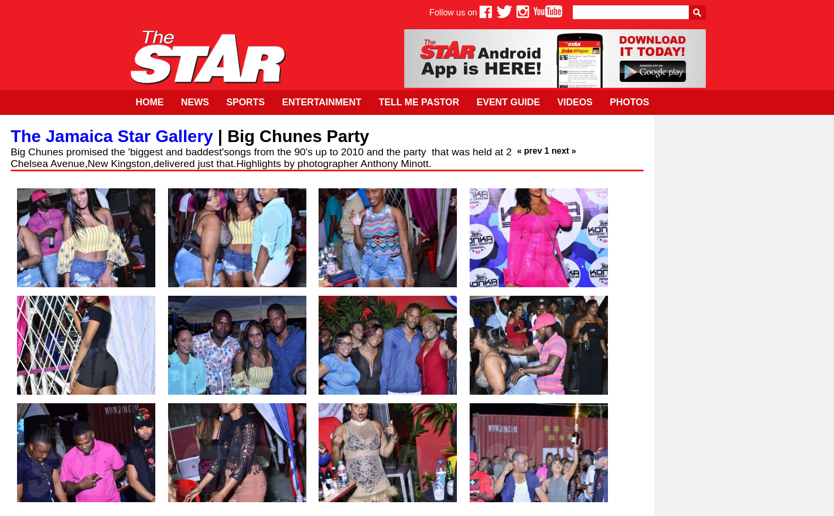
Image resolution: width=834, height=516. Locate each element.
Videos (575, 102)
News (195, 102)
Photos (629, 102)
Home (150, 102)
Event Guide (508, 102)
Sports (245, 102)
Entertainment (321, 102)
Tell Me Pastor (419, 102)
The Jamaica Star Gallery (112, 136)
